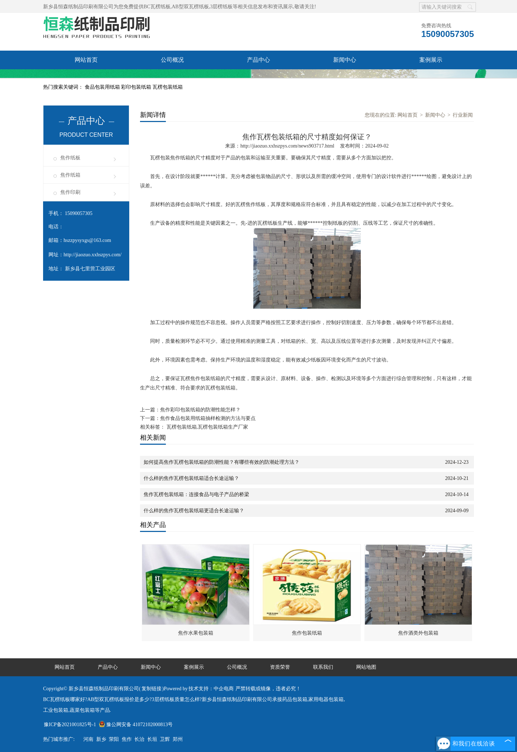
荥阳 (114, 739)
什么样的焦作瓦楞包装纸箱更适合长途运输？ (194, 510)
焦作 (127, 739)
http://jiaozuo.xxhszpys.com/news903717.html (287, 146)
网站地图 (366, 667)
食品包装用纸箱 (103, 87)
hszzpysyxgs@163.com (87, 240)
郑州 (178, 739)
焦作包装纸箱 (307, 633)
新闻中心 (344, 60)
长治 (139, 739)
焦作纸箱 (70, 175)
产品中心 (258, 60)
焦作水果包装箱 (195, 633)
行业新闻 (463, 115)
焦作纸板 (70, 157)
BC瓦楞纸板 (157, 6)
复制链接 (151, 688)
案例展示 (430, 60)
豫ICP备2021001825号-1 (70, 724)
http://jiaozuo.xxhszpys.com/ (93, 254)
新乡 (101, 739)
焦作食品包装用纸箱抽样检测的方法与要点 (208, 418)
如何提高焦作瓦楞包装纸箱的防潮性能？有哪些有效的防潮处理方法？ (221, 462)
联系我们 (172, 78)
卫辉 (165, 739)
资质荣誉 (86, 78)
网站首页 (86, 60)
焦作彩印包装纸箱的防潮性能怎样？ (200, 409)
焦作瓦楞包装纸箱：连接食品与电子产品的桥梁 (196, 494)
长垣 (152, 739)
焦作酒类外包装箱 (418, 633)
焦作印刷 (70, 192)
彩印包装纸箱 (137, 87)
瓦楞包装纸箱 (168, 87)
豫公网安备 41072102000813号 (136, 724)
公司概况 (172, 60)
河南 (88, 739)
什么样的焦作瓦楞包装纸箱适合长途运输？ (191, 478)
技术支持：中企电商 (211, 688)
